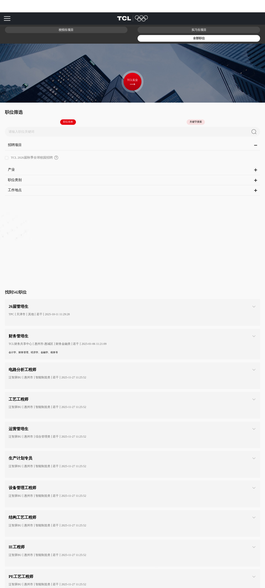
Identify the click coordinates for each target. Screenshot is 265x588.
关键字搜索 (196, 121)
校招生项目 (66, 30)
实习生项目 (199, 30)
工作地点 (132, 190)
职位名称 (68, 121)
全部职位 (199, 38)
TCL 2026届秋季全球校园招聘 (51, 156)
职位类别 (132, 180)
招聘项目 (132, 145)
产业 (132, 169)
